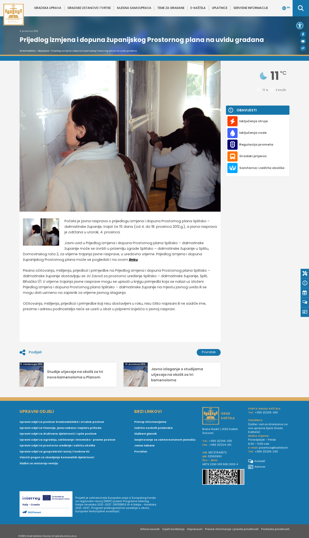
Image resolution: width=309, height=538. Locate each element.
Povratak (209, 352)
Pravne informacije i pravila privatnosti (232, 529)
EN (286, 8)
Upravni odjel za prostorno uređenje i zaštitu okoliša (57, 445)
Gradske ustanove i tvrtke (89, 8)
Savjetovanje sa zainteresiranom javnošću (164, 440)
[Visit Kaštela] (303, 48)
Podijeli (31, 352)
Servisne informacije (250, 8)
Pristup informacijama (150, 422)
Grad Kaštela (27, 50)
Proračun (140, 451)
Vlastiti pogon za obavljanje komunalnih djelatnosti (57, 457)
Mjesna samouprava (134, 8)
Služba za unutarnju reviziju (39, 463)
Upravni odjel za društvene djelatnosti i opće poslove (58, 434)
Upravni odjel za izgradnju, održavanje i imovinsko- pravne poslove (67, 440)
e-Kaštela (198, 8)
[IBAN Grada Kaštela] (223, 477)
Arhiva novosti (150, 529)
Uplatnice (219, 8)
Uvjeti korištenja (173, 529)
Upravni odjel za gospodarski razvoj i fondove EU (55, 451)
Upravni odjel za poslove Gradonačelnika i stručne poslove (62, 422)
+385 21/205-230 (266, 451)
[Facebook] (303, 34)
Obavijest (43, 50)
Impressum (195, 529)
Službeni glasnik (145, 434)
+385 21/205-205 (220, 441)
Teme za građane (170, 8)
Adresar (256, 467)
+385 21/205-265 (266, 412)
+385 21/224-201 (220, 445)
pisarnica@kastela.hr (273, 448)
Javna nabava (144, 445)
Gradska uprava (47, 8)
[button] (300, 25)
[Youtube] (303, 41)
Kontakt (256, 461)
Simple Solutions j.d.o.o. (64, 536)
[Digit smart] (47, 505)
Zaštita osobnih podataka (153, 428)
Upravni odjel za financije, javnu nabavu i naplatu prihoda (60, 428)
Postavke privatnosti (275, 529)
